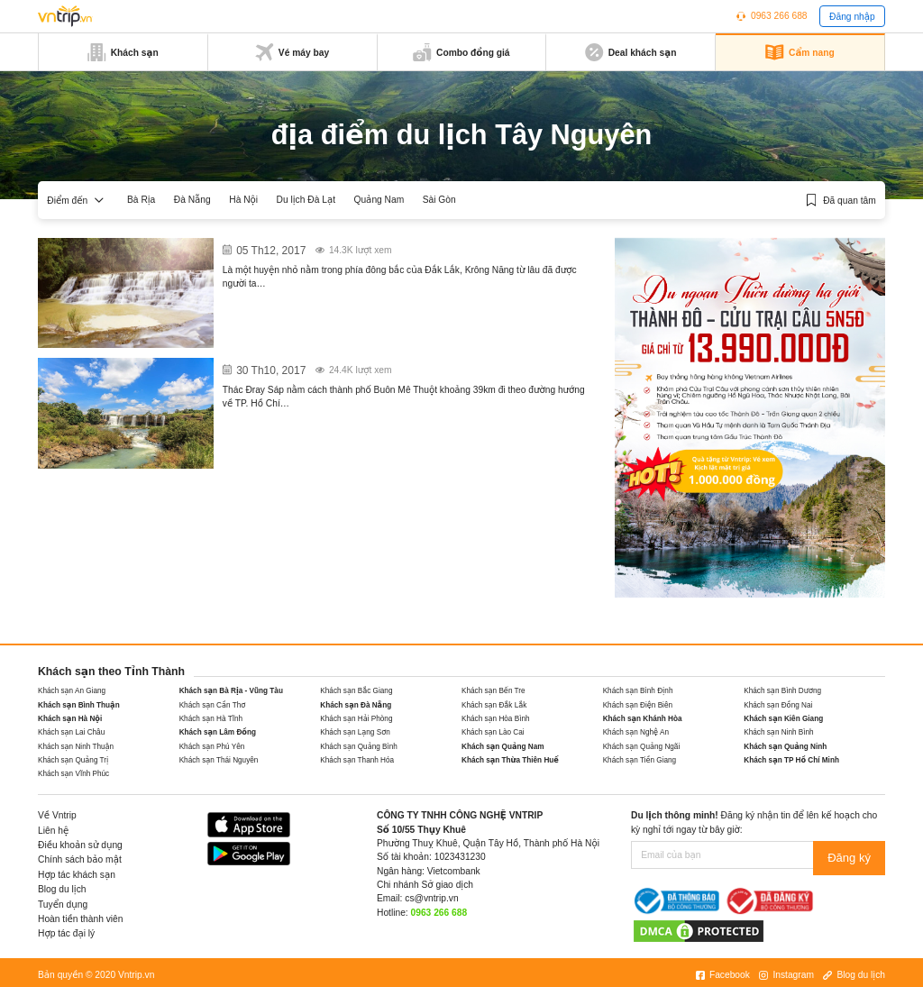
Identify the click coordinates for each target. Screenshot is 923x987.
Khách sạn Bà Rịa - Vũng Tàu (231, 691)
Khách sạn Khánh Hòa (642, 719)
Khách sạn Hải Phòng (356, 719)
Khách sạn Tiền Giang (640, 760)
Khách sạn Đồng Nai (778, 705)
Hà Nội (243, 200)
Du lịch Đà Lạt (306, 200)
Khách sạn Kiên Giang (783, 719)
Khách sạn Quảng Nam (503, 747)
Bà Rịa (141, 200)
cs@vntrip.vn (431, 898)
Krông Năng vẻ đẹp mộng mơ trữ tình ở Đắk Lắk (352, 246)
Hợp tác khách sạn (76, 875)
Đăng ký (853, 855)
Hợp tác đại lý (66, 933)
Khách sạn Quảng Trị (73, 760)
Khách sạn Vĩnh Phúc (73, 774)
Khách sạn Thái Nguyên (219, 760)
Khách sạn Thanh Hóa (357, 760)
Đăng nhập (852, 17)
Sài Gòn (439, 200)
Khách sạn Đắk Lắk (494, 705)
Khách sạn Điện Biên (637, 705)
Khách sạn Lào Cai (493, 732)
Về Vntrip (57, 815)
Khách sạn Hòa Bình (496, 719)
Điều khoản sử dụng (80, 845)
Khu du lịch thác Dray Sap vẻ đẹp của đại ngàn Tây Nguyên (381, 366)
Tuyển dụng (62, 904)
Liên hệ (53, 831)
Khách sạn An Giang (71, 691)
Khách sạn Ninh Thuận (76, 747)
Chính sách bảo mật (80, 859)
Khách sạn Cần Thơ (212, 705)
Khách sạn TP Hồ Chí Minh (791, 760)
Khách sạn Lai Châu (71, 732)
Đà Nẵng (192, 200)
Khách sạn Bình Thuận (79, 705)
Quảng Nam (378, 200)
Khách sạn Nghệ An (636, 732)
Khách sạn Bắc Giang (356, 691)
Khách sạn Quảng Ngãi (642, 747)
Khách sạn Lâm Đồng (217, 732)
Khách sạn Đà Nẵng (355, 705)
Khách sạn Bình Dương (782, 691)
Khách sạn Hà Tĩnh (210, 719)
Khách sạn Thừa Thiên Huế (510, 760)
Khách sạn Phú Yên (212, 747)
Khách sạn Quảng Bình (359, 747)
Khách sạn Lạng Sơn (354, 732)
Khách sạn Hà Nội (70, 719)
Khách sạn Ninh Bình (778, 732)
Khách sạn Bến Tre (493, 691)
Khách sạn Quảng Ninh (785, 747)
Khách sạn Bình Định (638, 691)
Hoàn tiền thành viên (80, 919)
